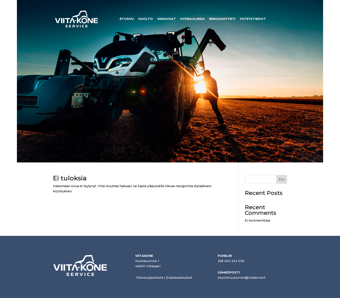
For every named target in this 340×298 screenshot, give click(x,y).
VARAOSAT (166, 19)
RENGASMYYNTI (222, 19)
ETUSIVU (127, 19)
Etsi (282, 179)
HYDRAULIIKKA (192, 19)
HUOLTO (145, 19)
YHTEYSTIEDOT (253, 19)
